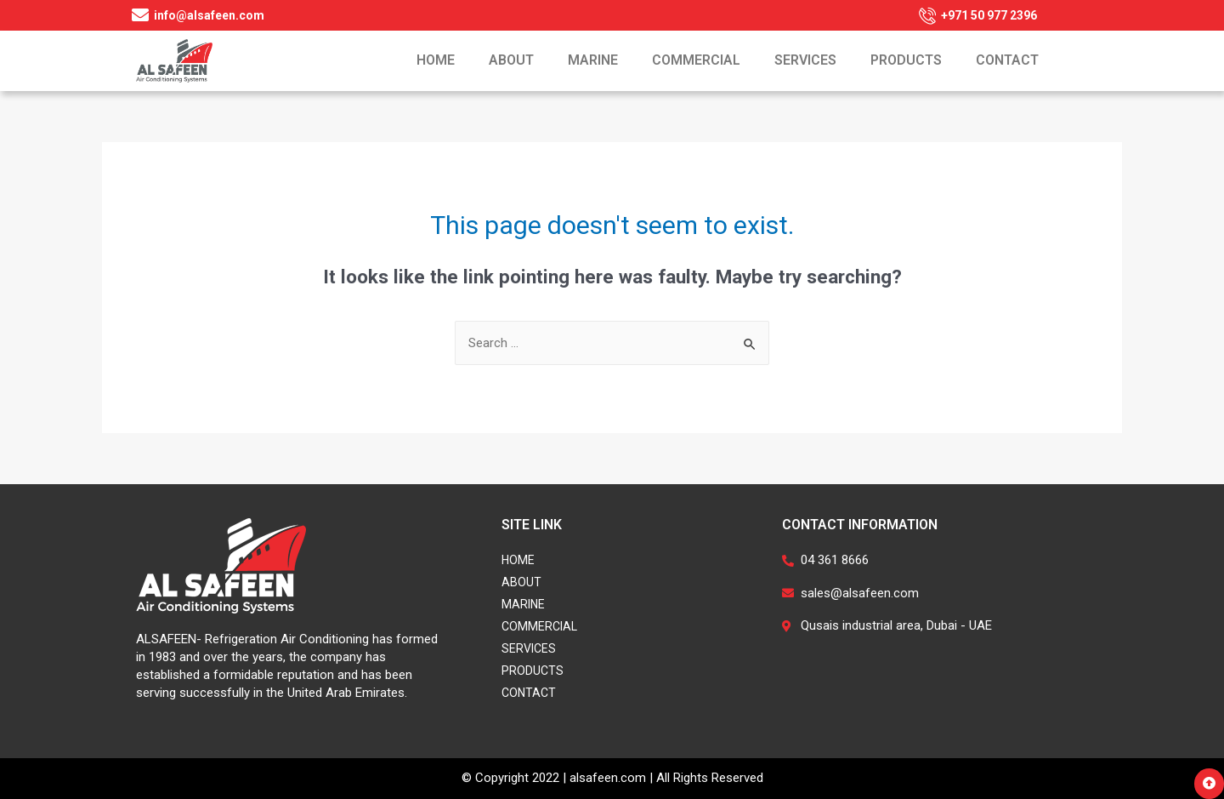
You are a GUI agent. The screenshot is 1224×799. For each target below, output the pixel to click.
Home (435, 60)
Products (906, 60)
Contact (1007, 60)
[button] (1209, 783)
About (511, 60)
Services (805, 60)
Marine (593, 60)
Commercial (696, 60)
